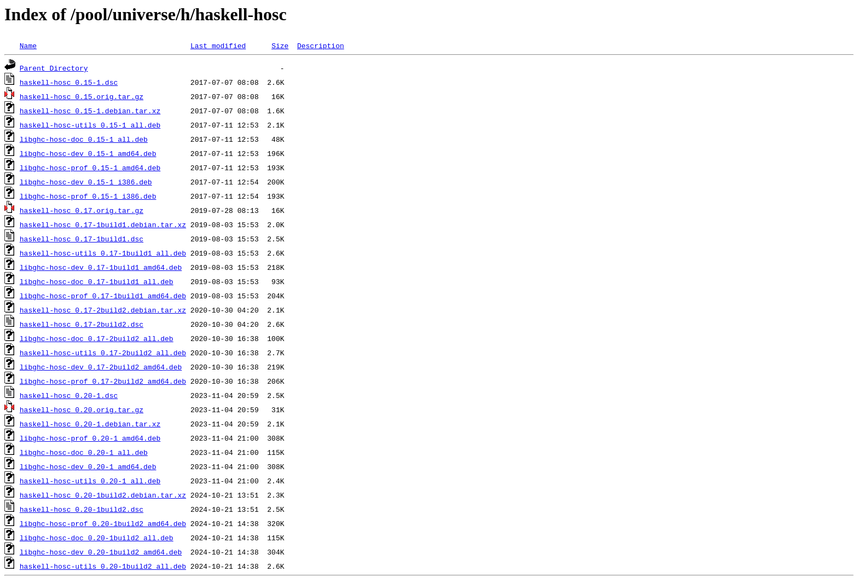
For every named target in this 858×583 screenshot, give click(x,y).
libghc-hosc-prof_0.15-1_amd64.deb (90, 167)
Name (28, 45)
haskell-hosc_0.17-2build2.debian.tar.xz (103, 310)
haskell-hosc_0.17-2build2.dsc (81, 324)
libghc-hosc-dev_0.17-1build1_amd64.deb (101, 267)
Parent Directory (54, 68)
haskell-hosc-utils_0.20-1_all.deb (90, 481)
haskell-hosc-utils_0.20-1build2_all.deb (103, 566)
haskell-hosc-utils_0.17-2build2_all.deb (103, 352)
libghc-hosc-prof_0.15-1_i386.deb (88, 196)
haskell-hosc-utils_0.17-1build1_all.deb (103, 253)
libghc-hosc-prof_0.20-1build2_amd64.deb (103, 523)
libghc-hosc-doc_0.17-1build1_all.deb (96, 281)
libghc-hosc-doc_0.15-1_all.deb (84, 139)
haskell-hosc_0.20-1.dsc (69, 395)
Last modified (218, 45)
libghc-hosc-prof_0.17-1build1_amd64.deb (103, 296)
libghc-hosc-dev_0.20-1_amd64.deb (88, 466)
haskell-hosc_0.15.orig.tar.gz (81, 96)
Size (279, 45)
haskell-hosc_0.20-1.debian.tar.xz (90, 424)
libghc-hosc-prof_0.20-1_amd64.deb (90, 438)
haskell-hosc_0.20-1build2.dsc (81, 509)
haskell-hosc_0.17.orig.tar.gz (81, 210)
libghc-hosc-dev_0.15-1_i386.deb (86, 182)
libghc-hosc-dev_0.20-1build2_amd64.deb (101, 552)
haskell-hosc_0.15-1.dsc (69, 82)
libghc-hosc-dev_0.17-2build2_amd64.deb (101, 367)
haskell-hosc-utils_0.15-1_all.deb (90, 125)
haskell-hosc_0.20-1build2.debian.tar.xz (103, 495)
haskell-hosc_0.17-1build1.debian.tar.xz (103, 224)
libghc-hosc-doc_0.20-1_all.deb (84, 452)
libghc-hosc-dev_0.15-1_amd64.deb (88, 153)
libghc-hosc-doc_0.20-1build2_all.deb (96, 537)
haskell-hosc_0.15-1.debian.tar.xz (90, 111)
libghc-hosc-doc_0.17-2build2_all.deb (96, 338)
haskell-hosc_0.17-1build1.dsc (81, 239)
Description (320, 45)
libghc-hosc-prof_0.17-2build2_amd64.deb (103, 381)
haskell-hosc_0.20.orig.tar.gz (81, 409)
